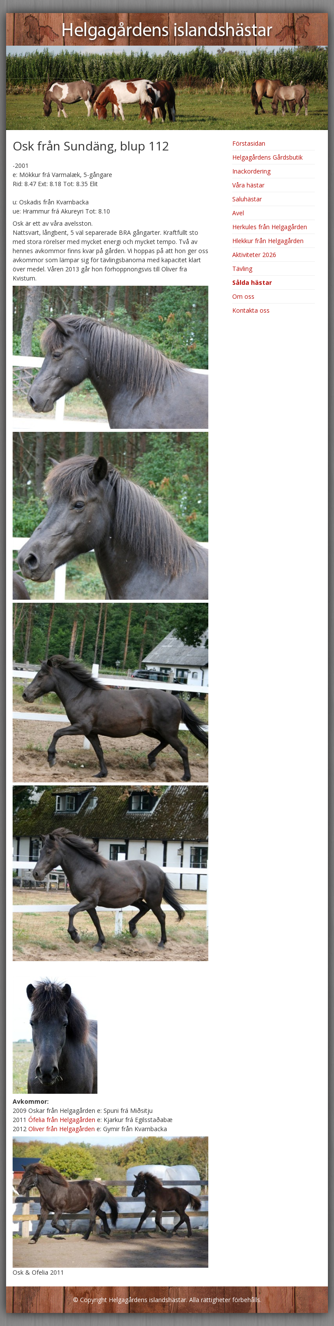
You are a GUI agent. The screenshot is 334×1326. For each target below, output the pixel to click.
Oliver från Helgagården (61, 1129)
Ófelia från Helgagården (61, 1120)
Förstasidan (248, 143)
